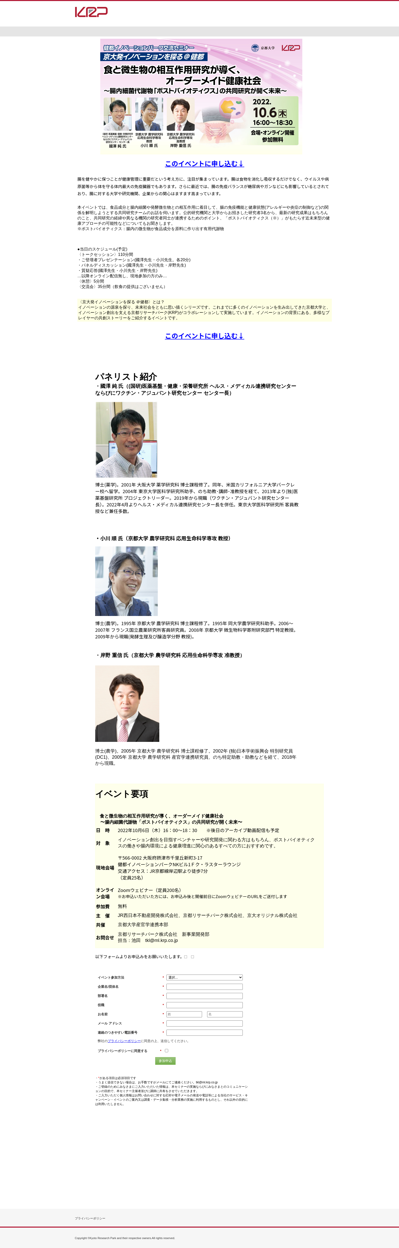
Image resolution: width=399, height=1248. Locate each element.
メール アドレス (131, 1023)
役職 (131, 1005)
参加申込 (165, 1061)
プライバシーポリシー (124, 1041)
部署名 (131, 996)
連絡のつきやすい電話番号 (131, 1033)
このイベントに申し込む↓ (204, 163)
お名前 (131, 1014)
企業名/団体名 (131, 987)
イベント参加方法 (131, 978)
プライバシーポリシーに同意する (129, 1051)
